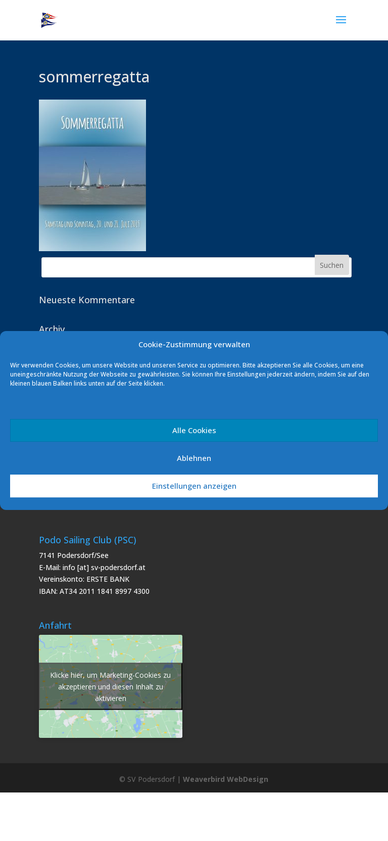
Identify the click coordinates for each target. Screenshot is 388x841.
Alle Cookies (194, 430)
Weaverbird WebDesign (225, 779)
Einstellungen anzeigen (194, 486)
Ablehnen (194, 458)
